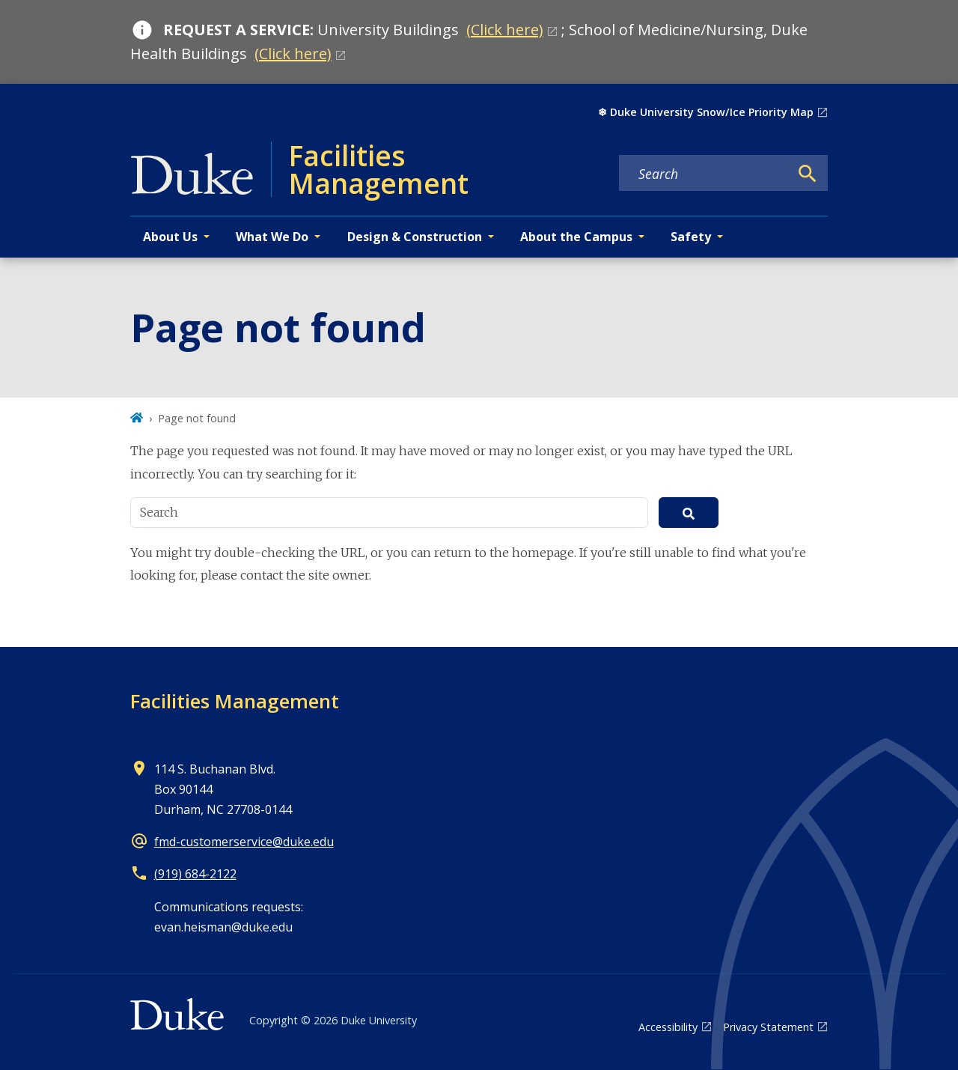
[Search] (807, 173)
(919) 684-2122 (195, 874)
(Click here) (504, 29)
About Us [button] (170, 236)
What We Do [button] (272, 236)
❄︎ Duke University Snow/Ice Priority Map (706, 112)
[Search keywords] (704, 174)
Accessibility (668, 1027)
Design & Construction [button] (414, 236)
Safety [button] (691, 236)
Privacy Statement (768, 1027)
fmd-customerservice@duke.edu (244, 841)
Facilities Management (234, 700)
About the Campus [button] (576, 236)
